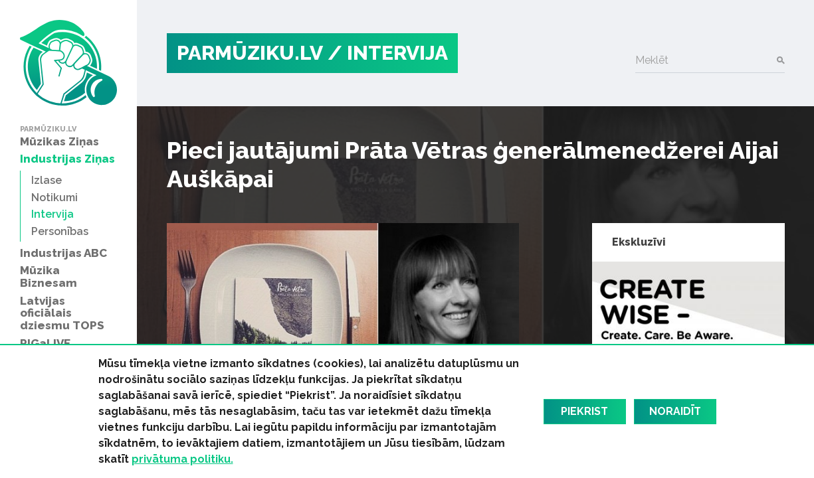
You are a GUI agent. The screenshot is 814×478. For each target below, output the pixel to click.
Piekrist (584, 411)
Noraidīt (675, 411)
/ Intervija (388, 52)
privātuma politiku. (182, 459)
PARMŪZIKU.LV (250, 52)
